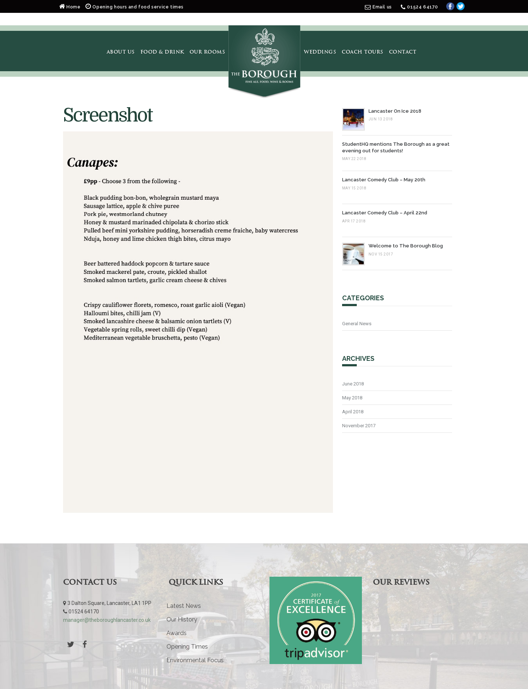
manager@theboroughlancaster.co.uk (107, 620)
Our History (181, 619)
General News (356, 323)
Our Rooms (207, 52)
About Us (121, 52)
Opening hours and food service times (134, 7)
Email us (382, 7)
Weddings (320, 52)
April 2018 (352, 411)
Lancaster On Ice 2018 (394, 111)
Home (70, 7)
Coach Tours (363, 52)
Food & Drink (162, 52)
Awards (176, 633)
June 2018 (353, 384)
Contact (403, 52)
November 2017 (358, 425)
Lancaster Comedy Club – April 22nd (384, 212)
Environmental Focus (195, 660)
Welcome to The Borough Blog (405, 246)
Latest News (183, 605)
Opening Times (187, 646)
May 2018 (352, 397)
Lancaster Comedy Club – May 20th (383, 179)
